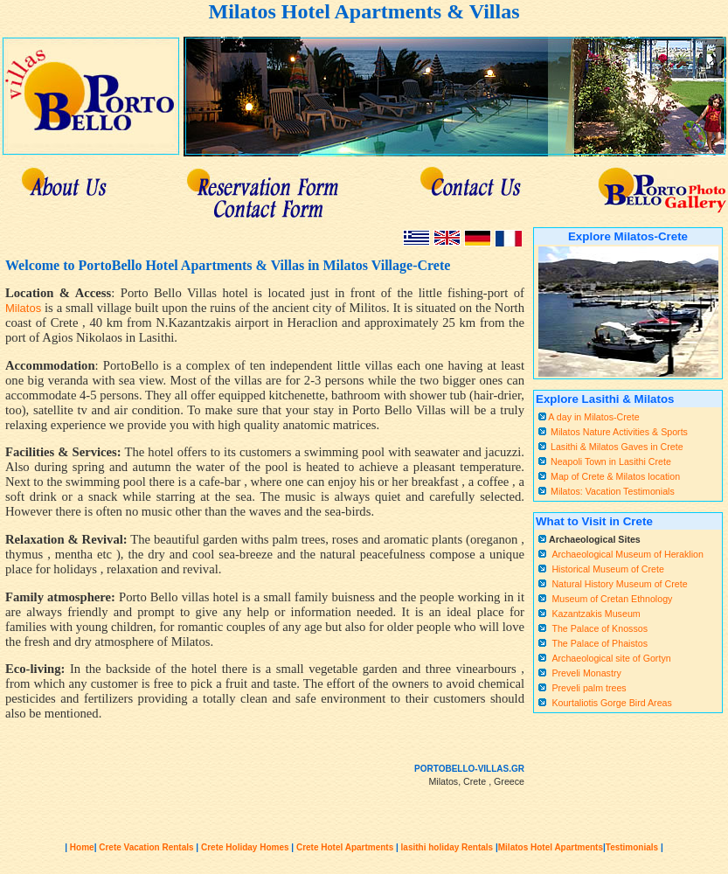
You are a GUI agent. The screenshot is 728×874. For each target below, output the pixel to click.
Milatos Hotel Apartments (550, 847)
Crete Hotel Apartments (345, 847)
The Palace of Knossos (599, 628)
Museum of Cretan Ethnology (611, 598)
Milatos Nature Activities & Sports (619, 432)
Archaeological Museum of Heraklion (627, 554)
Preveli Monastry (586, 673)
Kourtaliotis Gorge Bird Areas (611, 702)
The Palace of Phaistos (599, 643)
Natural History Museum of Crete (619, 584)
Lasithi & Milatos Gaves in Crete (617, 446)
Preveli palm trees (588, 688)
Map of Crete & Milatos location (615, 476)
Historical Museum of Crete (607, 569)
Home (82, 847)
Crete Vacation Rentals (146, 847)
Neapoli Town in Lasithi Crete (611, 461)
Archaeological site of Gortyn (610, 658)
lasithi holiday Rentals (446, 847)
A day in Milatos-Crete (593, 417)
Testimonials (632, 847)
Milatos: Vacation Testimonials (613, 491)
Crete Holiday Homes (243, 847)
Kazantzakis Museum (595, 613)
